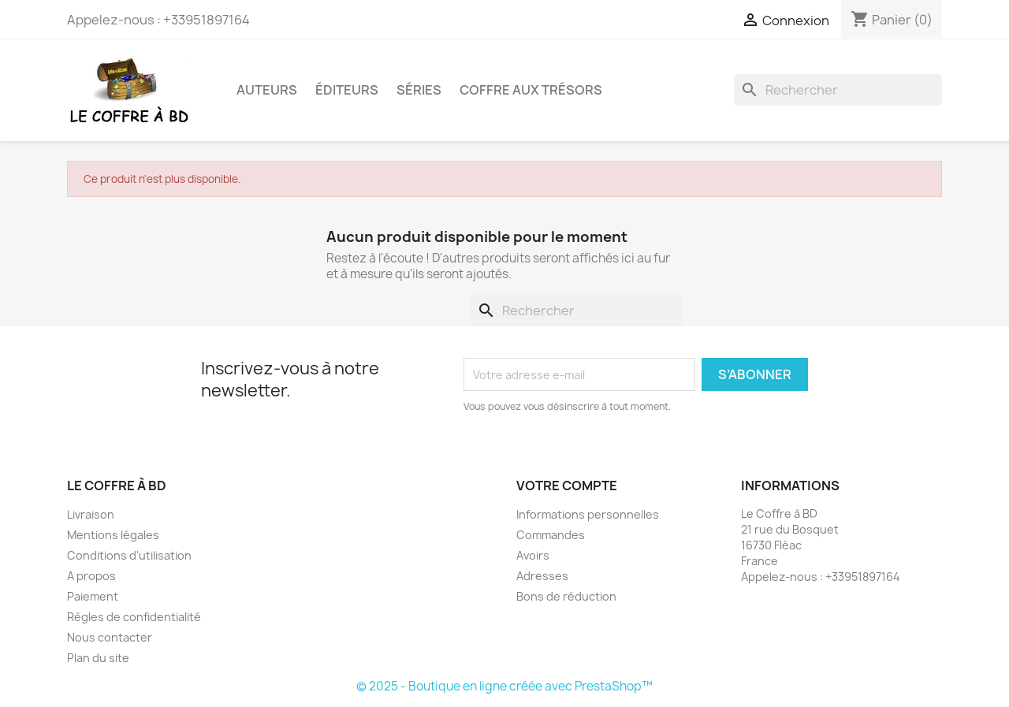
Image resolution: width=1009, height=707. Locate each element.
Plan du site (98, 657)
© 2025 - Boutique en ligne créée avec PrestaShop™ (504, 686)
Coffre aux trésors (531, 90)
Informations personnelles (587, 514)
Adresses (542, 575)
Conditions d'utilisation (129, 555)
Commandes (550, 534)
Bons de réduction (566, 596)
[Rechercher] (838, 90)
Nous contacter (109, 637)
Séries (419, 90)
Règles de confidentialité (134, 616)
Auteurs (266, 90)
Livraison (90, 514)
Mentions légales (113, 534)
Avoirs (532, 555)
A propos (91, 575)
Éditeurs (346, 90)
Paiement (92, 596)
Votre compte (566, 485)
